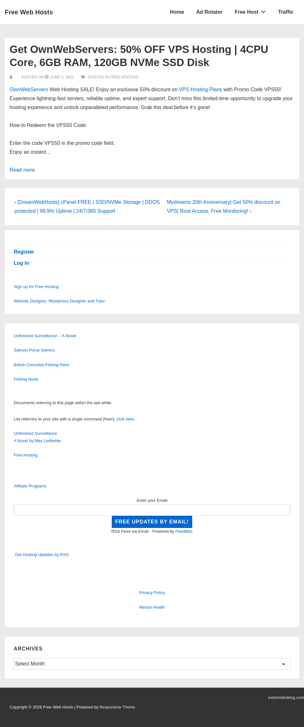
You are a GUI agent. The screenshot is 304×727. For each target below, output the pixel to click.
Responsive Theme (117, 707)
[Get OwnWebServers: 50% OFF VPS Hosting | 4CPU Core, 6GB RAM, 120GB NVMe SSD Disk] (62, 77)
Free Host (252, 10)
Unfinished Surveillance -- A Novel (45, 335)
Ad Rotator (209, 12)
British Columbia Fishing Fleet (41, 364)
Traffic (285, 12)
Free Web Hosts (29, 12)
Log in (21, 263)
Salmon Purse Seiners (34, 350)
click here (125, 419)
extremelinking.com (286, 697)
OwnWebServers (29, 89)
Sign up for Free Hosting (36, 286)
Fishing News (26, 379)
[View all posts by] (12, 77)
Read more (22, 170)
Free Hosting (124, 77)
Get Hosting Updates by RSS (42, 554)
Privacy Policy (152, 592)
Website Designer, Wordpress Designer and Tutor (59, 301)
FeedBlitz (184, 531)
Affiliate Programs (30, 486)
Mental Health (152, 607)
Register (24, 252)
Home (177, 12)
